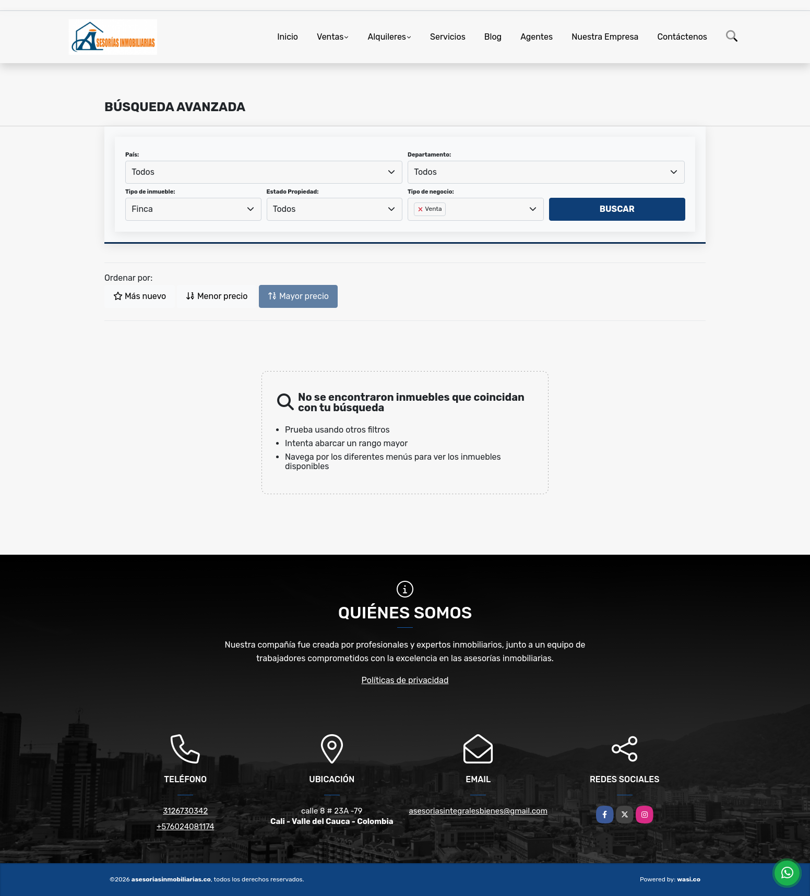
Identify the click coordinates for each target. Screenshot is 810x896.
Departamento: (429, 154)
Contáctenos (682, 37)
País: (132, 154)
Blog (493, 37)
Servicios (448, 37)
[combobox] (263, 172)
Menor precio (216, 296)
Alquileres (386, 37)
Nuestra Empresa (604, 37)
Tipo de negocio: (431, 191)
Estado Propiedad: (293, 191)
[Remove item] (421, 209)
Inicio (287, 37)
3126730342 (185, 811)
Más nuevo (139, 296)
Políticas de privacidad (405, 680)
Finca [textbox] (142, 209)
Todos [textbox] (143, 172)
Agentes (536, 37)
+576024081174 (185, 826)
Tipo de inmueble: (150, 191)
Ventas (330, 37)
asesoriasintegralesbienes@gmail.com (478, 811)
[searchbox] (417, 226)
